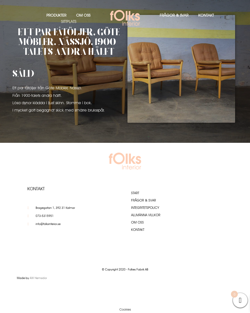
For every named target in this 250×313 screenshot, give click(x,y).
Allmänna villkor (145, 215)
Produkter (56, 15)
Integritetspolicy (145, 208)
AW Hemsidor (38, 278)
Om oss (83, 15)
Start (135, 193)
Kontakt (206, 15)
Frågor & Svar (174, 15)
